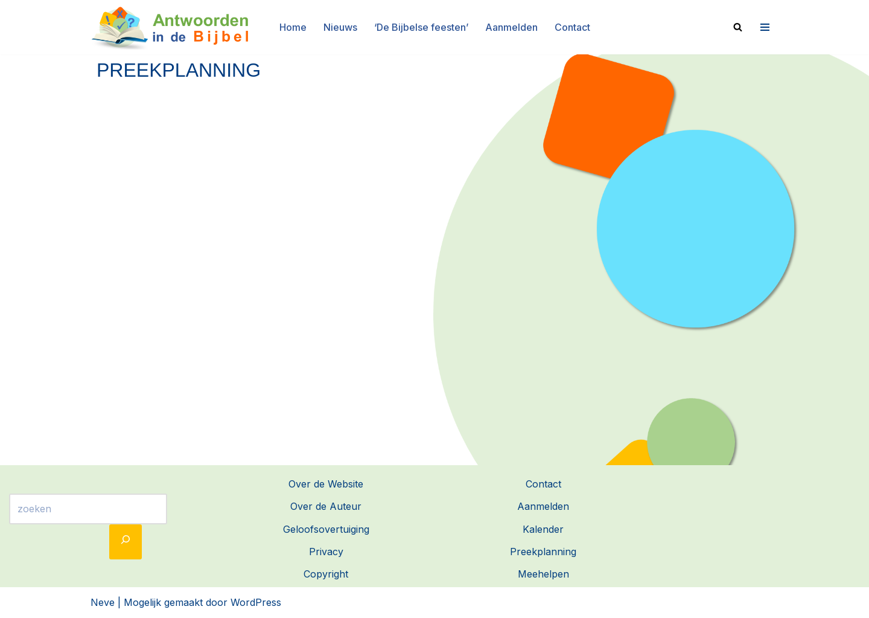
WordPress (256, 602)
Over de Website (325, 484)
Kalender (543, 529)
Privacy (326, 552)
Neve (103, 602)
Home (293, 27)
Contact (572, 27)
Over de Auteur (325, 506)
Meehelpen (543, 574)
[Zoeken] (737, 26)
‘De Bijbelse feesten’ (421, 27)
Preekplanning (543, 552)
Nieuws (340, 27)
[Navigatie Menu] (763, 27)
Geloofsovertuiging (326, 529)
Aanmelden (511, 27)
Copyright (326, 574)
